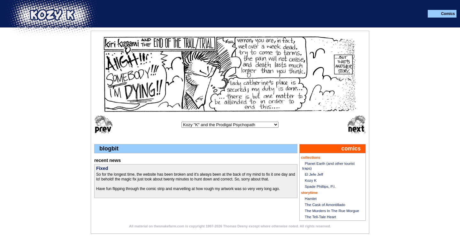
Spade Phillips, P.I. (320, 186)
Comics (448, 13)
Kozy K (311, 180)
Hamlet (311, 198)
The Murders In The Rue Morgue (332, 211)
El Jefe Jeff (314, 174)
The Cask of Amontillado (325, 205)
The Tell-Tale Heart (320, 217)
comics (351, 148)
